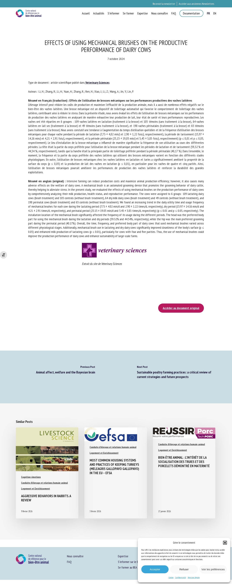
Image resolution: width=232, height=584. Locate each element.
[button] (225, 542)
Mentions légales (194, 577)
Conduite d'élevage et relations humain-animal (44, 482)
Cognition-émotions (31, 477)
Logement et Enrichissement (35, 488)
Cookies (171, 577)
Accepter (155, 569)
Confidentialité (180, 577)
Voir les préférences (213, 569)
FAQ (69, 562)
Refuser (184, 569)
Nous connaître (75, 556)
